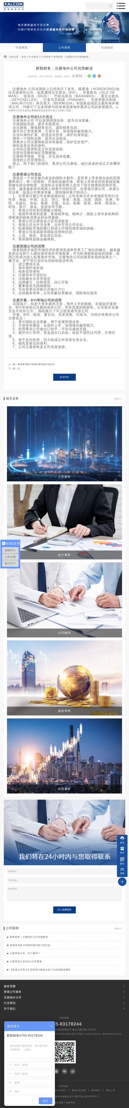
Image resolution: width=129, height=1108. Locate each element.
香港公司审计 (60, 1090)
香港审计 (95, 1090)
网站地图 (58, 1102)
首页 (24, 56)
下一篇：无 (14, 368)
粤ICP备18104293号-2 (87, 1096)
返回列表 (64, 377)
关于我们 (10, 1008)
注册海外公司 (13, 997)
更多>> (118, 399)
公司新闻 (64, 47)
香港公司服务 (13, 991)
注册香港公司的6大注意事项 (24, 961)
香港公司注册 (79, 1090)
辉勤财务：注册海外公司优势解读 (71, 56)
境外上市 (110, 1090)
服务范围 (10, 986)
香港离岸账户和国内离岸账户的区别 (28, 945)
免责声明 (70, 1102)
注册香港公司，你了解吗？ (23, 953)
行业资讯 (21, 47)
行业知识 (107, 47)
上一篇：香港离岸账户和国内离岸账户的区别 (31, 364)
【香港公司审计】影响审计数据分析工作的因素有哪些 (39, 969)
